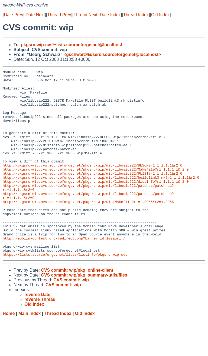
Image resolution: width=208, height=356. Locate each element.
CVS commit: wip (71, 317)
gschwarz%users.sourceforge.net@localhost (112, 54)
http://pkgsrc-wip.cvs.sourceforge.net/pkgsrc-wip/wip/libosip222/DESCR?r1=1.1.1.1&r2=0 (92, 184)
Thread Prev (59, 14)
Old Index (160, 14)
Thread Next (85, 14)
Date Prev (13, 14)
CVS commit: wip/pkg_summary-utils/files (84, 312)
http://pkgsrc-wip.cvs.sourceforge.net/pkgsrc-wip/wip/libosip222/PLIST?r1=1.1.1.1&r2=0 (92, 194)
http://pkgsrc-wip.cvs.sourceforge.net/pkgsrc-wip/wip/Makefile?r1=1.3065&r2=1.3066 (88, 228)
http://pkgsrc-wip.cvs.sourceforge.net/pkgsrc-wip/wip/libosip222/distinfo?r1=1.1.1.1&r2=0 (95, 204)
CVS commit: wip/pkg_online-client (77, 307)
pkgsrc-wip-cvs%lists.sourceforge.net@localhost (71, 44)
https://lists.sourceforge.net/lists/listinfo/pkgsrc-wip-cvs (65, 291)
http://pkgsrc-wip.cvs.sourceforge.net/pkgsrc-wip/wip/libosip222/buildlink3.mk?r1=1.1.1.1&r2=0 (101, 199)
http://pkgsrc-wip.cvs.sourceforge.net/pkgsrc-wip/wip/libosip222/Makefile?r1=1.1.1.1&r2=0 (95, 189)
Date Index (110, 14)
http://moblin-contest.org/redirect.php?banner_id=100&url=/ (64, 272)
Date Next (35, 14)
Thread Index (136, 14)
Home (9, 350)
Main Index (29, 350)
